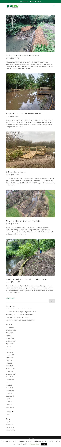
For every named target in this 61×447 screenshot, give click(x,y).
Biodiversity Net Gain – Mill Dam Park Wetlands (19, 314)
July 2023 (8, 346)
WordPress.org (10, 430)
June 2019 (9, 393)
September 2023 (11, 341)
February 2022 (10, 368)
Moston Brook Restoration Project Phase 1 (22, 55)
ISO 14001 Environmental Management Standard (20, 320)
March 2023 (9, 352)
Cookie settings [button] (34, 444)
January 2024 (10, 338)
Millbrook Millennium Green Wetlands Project (23, 221)
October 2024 (10, 327)
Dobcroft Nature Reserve (15, 172)
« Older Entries (10, 298)
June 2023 (9, 349)
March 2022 (9, 366)
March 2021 (9, 377)
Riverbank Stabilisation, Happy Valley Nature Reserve (26, 279)
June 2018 (9, 401)
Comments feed (10, 427)
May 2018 (9, 404)
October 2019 (10, 390)
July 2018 (8, 399)
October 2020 (10, 379)
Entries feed (9, 424)
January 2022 (10, 371)
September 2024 (11, 330)
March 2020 (9, 388)
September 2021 (11, 374)
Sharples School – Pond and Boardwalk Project (24, 113)
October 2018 (10, 396)
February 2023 (10, 355)
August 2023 (9, 344)
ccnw (9, 58)
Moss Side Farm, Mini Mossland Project (17, 317)
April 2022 (9, 363)
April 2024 (9, 335)
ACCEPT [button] (44, 444)
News (7, 414)
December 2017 (10, 407)
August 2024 (9, 333)
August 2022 (9, 357)
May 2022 (9, 360)
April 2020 (9, 385)
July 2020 (8, 382)
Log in (8, 422)
